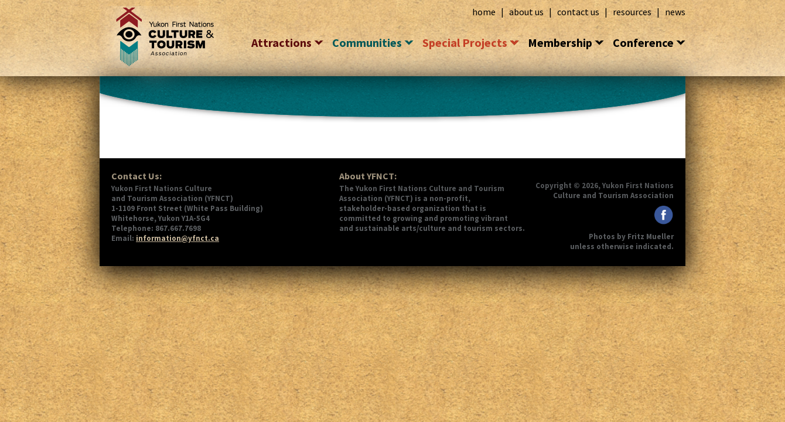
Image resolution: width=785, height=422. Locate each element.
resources (632, 12)
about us (526, 12)
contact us (578, 12)
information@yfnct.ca (177, 238)
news (675, 12)
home (484, 12)
